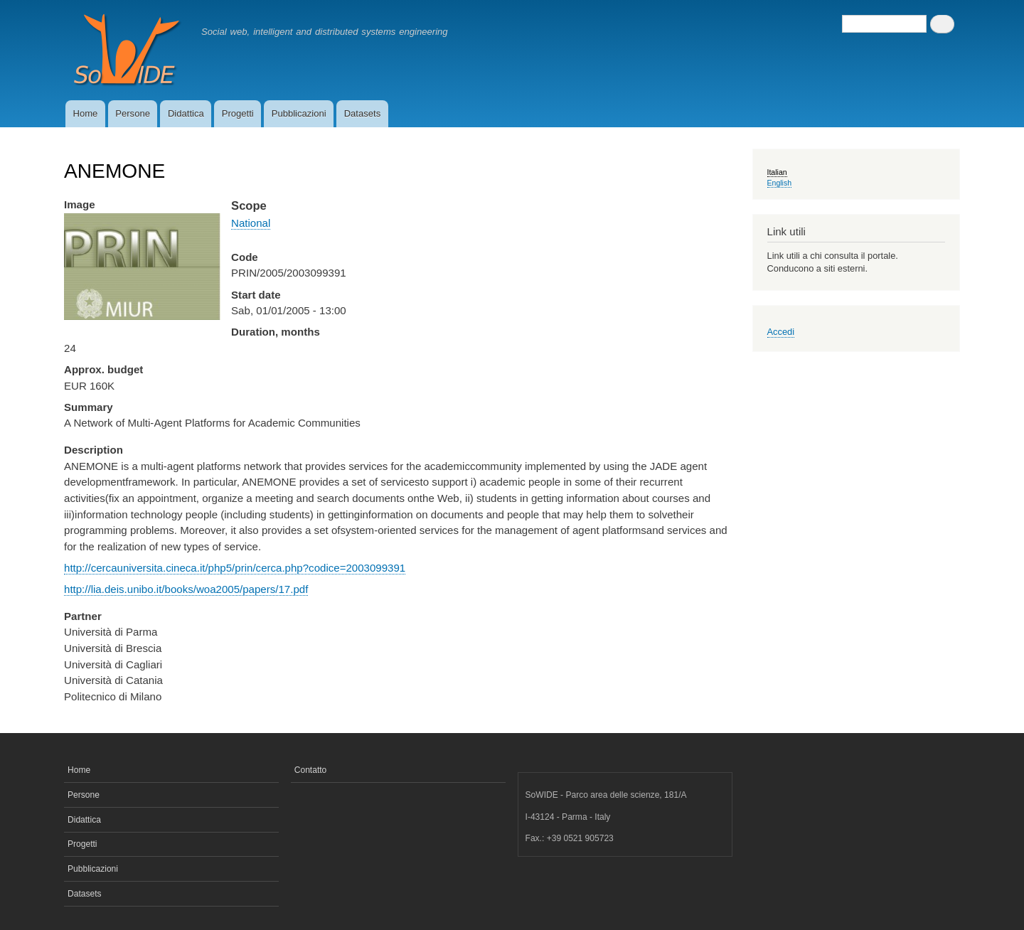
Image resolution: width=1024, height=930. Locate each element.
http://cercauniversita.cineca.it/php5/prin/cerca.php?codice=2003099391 (234, 568)
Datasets (362, 113)
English (779, 182)
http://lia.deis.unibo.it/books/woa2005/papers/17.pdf (186, 589)
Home (85, 113)
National (250, 223)
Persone (132, 113)
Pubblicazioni (299, 113)
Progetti (238, 113)
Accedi (781, 331)
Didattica (186, 113)
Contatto (310, 770)
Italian (777, 172)
